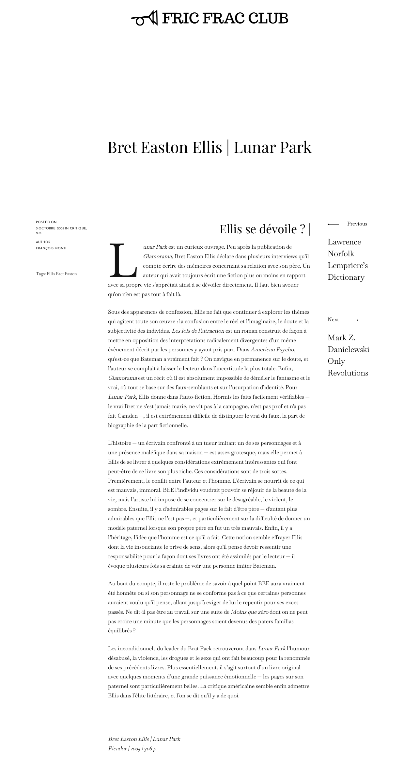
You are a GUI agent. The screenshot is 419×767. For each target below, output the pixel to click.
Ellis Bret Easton (62, 273)
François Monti (51, 248)
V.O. (39, 233)
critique (78, 228)
